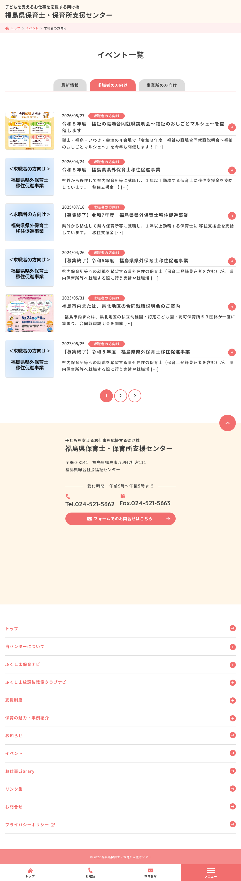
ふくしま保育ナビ (22, 664)
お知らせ (14, 735)
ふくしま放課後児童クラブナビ (35, 682)
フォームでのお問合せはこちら (123, 519)
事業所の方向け (161, 85)
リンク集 (14, 789)
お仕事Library (20, 771)
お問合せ (14, 807)
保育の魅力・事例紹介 (27, 718)
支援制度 (14, 700)
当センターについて (25, 646)
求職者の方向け (112, 85)
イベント (14, 753)
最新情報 (70, 85)
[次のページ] (134, 395)
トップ (11, 629)
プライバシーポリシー (27, 825)
